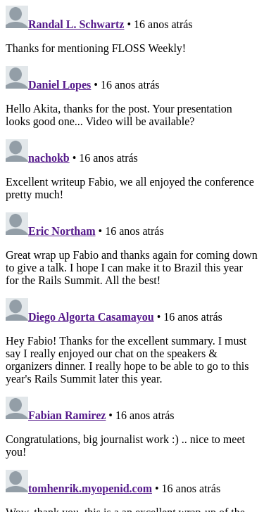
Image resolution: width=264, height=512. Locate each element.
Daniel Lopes (59, 85)
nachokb (49, 158)
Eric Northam (62, 231)
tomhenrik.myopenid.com (90, 488)
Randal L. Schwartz (76, 24)
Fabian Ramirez (67, 415)
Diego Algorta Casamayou (91, 317)
